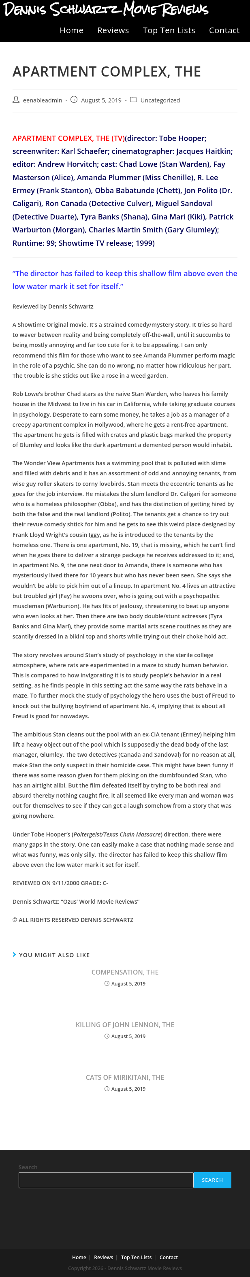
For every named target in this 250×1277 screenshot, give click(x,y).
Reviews (113, 30)
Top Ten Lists (169, 30)
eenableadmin (42, 100)
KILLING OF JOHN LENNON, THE (125, 1024)
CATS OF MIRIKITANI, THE (125, 1077)
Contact (224, 30)
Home (71, 30)
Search (28, 1167)
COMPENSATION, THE (125, 972)
